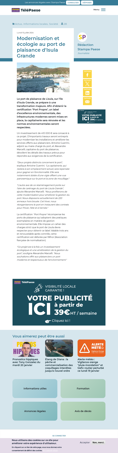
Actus (18, 23)
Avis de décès (83, 411)
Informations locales (35, 23)
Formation (83, 388)
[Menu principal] (98, 10)
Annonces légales (35, 411)
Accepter (85, 443)
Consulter (73, 3)
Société (53, 23)
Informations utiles (35, 388)
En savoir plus (50, 450)
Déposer (87, 3)
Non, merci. (98, 443)
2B (65, 23)
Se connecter (59, 436)
